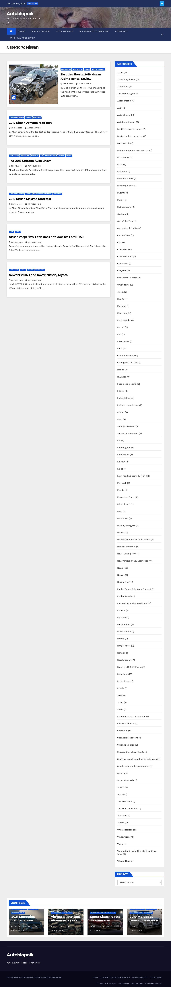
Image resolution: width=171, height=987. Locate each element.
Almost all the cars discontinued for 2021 (65, 921)
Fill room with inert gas (94, 31)
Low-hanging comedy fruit (131, 476)
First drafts (123, 341)
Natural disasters (126, 546)
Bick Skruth (123, 143)
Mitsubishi (122, 518)
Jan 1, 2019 (68, 84)
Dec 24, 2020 (59, 926)
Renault (121, 653)
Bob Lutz (122, 171)
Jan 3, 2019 (137, 926)
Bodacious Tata (125, 178)
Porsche (121, 617)
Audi (119, 108)
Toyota (69, 155)
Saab (120, 695)
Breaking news (125, 185)
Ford (11, 231)
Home (22, 31)
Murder (121, 532)
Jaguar (120, 412)
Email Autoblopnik (140, 977)
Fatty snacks (124, 320)
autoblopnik (84, 84)
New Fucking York (126, 553)
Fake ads (122, 313)
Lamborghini (124, 447)
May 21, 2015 (17, 204)
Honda (120, 369)
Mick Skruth (77, 69)
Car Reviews (66, 69)
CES (119, 242)
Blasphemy (123, 157)
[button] (162, 34)
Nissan (87, 69)
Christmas (122, 263)
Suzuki (120, 787)
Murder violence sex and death (133, 539)
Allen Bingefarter (17, 117)
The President (124, 801)
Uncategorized (125, 829)
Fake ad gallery (40, 31)
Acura (120, 72)
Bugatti (121, 192)
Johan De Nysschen (127, 433)
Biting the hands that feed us (133, 150)
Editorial (121, 306)
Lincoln (121, 461)
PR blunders (123, 624)
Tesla (120, 794)
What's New (39, 270)
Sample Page (123, 983)
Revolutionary (124, 660)
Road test (37, 117)
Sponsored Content (127, 737)
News (120, 568)
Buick (120, 200)
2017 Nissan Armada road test (30, 123)
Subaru (121, 773)
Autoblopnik (20, 13)
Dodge (120, 299)
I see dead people (126, 384)
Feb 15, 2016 (16, 166)
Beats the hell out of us (130, 136)
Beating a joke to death (129, 129)
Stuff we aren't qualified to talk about (137, 759)
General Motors (125, 355)
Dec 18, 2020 (98, 926)
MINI (119, 511)
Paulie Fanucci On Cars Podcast (134, 589)
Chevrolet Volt (124, 256)
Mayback (122, 483)
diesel (120, 292)
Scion (120, 702)
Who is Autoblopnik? (23, 38)
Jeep (119, 419)
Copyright (121, 31)
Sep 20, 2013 (17, 280)
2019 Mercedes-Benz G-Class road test (144, 921)
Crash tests (123, 285)
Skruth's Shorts (98, 69)
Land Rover (14, 270)
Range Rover (124, 645)
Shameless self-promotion (131, 716)
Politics (121, 610)
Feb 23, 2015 (17, 242)
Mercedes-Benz (51, 155)
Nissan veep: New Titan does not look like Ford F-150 (46, 237)
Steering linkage (125, 745)
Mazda (120, 490)
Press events (124, 631)
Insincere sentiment (128, 405)
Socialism (122, 730)
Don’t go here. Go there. (120, 977)
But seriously (124, 207)
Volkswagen (123, 837)
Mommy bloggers (126, 525)
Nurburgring (123, 582)
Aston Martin (124, 100)
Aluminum (122, 86)
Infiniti (120, 391)
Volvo (120, 844)
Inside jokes (123, 398)
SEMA (120, 709)
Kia (42, 155)
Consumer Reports (127, 277)
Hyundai (121, 377)
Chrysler (34, 155)
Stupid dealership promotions (133, 766)
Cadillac (121, 214)
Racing (120, 638)
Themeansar (56, 977)
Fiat (119, 334)
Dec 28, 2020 (20, 926)
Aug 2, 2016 (16, 128)
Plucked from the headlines (132, 603)
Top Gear (122, 815)
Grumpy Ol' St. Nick (127, 362)
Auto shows (14, 155)
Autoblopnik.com (126, 122)
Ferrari (120, 327)
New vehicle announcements (132, 561)
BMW (120, 164)
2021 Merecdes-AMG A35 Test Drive (23, 921)
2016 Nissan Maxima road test (30, 199)
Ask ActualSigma (126, 93)
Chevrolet (25, 155)
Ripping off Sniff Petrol (42, 193)
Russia (120, 688)
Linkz (120, 469)
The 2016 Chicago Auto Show (30, 161)
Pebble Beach (124, 596)
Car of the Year (125, 221)
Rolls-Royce (123, 681)
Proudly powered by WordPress (20, 977)
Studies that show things (130, 752)
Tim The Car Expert (127, 808)
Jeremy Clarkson (126, 426)
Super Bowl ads (125, 780)
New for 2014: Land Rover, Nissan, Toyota (38, 275)
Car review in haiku (127, 228)
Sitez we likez (64, 31)
